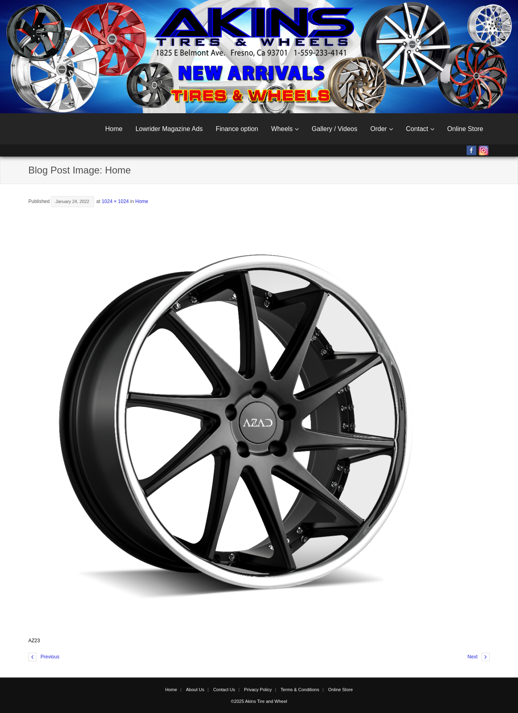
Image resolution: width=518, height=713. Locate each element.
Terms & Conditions (299, 689)
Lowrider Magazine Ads (169, 128)
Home (114, 128)
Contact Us (224, 689)
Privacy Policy (258, 689)
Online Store (465, 128)
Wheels (282, 128)
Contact (417, 128)
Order (378, 128)
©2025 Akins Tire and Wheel (259, 701)
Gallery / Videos (334, 128)
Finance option (237, 128)
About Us (195, 689)
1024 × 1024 (115, 201)
